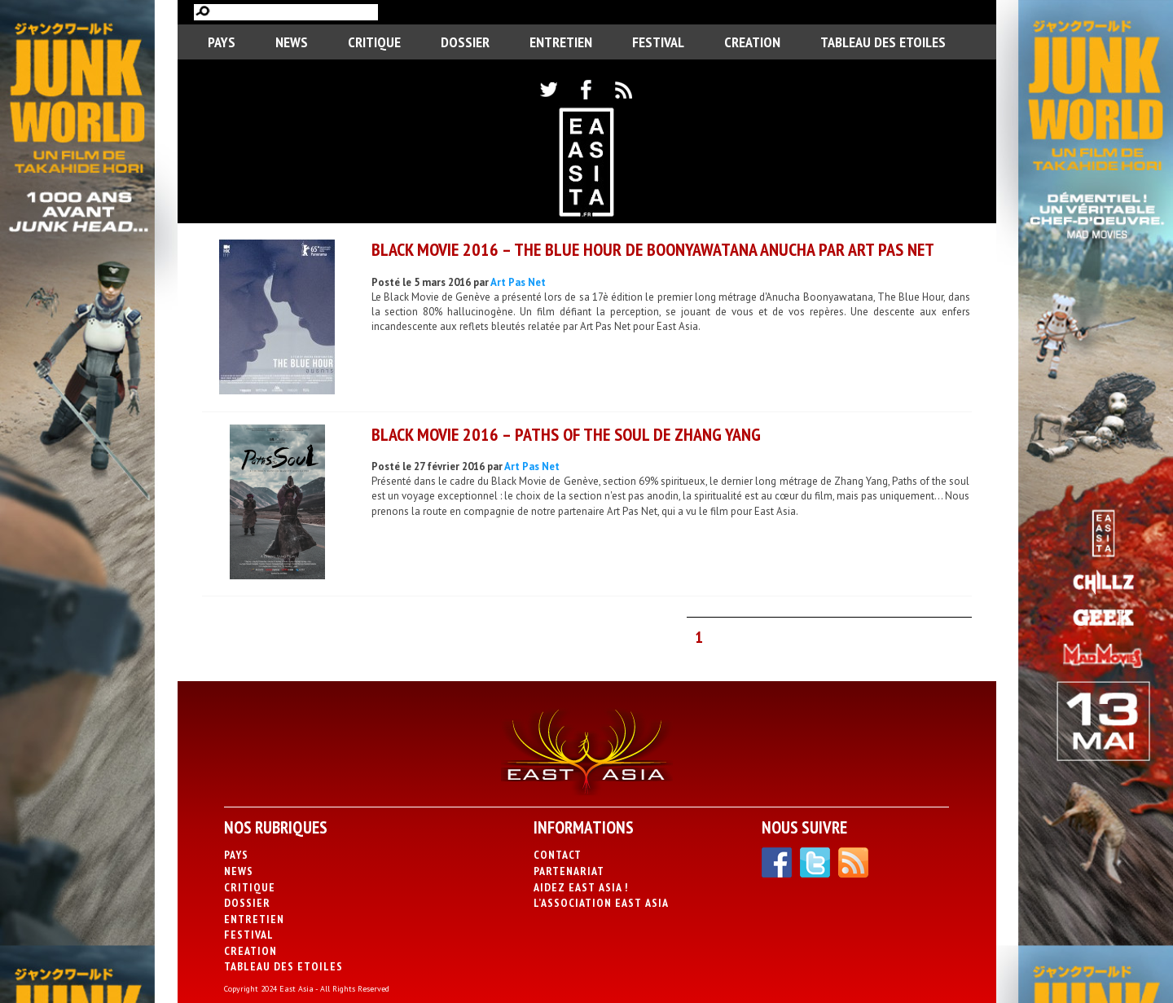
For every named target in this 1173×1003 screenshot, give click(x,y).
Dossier (465, 42)
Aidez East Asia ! (581, 887)
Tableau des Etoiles (883, 42)
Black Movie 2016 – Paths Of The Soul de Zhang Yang (566, 434)
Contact (558, 854)
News (291, 42)
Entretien (560, 42)
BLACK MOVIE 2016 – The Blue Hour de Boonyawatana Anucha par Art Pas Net (652, 249)
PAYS (221, 42)
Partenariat (569, 871)
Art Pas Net (518, 282)
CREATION (752, 42)
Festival (658, 42)
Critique (374, 42)
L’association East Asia (601, 902)
